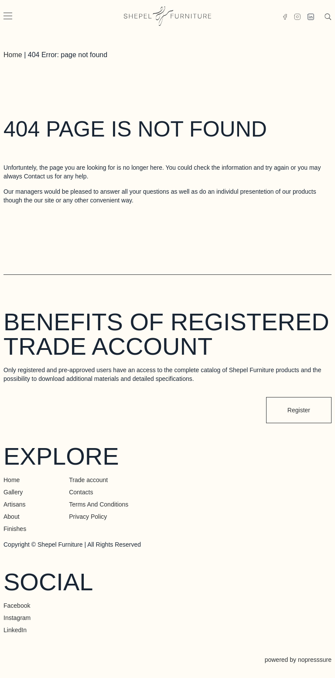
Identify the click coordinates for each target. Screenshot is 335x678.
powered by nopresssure (298, 659)
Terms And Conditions (98, 504)
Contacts (81, 492)
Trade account (88, 479)
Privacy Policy (88, 516)
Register (298, 410)
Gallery (13, 492)
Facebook (16, 605)
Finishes (14, 528)
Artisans (14, 504)
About (11, 516)
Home (12, 54)
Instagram (17, 617)
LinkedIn (15, 630)
